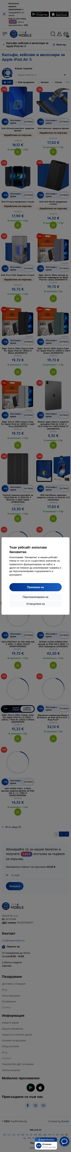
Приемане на (35, 587)
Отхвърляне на (35, 603)
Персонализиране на (35, 597)
